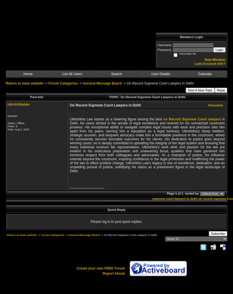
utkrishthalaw (18, 104)
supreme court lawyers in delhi (174, 198)
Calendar (205, 74)
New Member (215, 60)
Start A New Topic (200, 90)
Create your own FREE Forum (100, 268)
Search (116, 74)
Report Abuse (114, 274)
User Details (160, 74)
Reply (221, 90)
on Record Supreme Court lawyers (192, 119)
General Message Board (102, 83)
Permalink (215, 105)
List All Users (72, 74)
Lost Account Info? (210, 64)
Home (28, 74)
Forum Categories (63, 83)
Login (219, 50)
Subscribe (218, 233)
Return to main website (25, 83)
